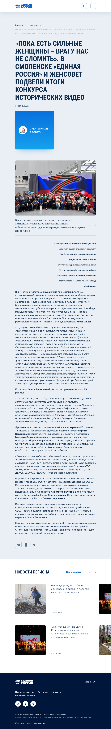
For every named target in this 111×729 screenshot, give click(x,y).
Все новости (73, 572)
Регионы (43, 692)
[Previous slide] (89, 225)
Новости (33, 25)
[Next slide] (95, 225)
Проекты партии (24, 692)
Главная (19, 25)
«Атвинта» (39, 723)
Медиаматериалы (25, 695)
